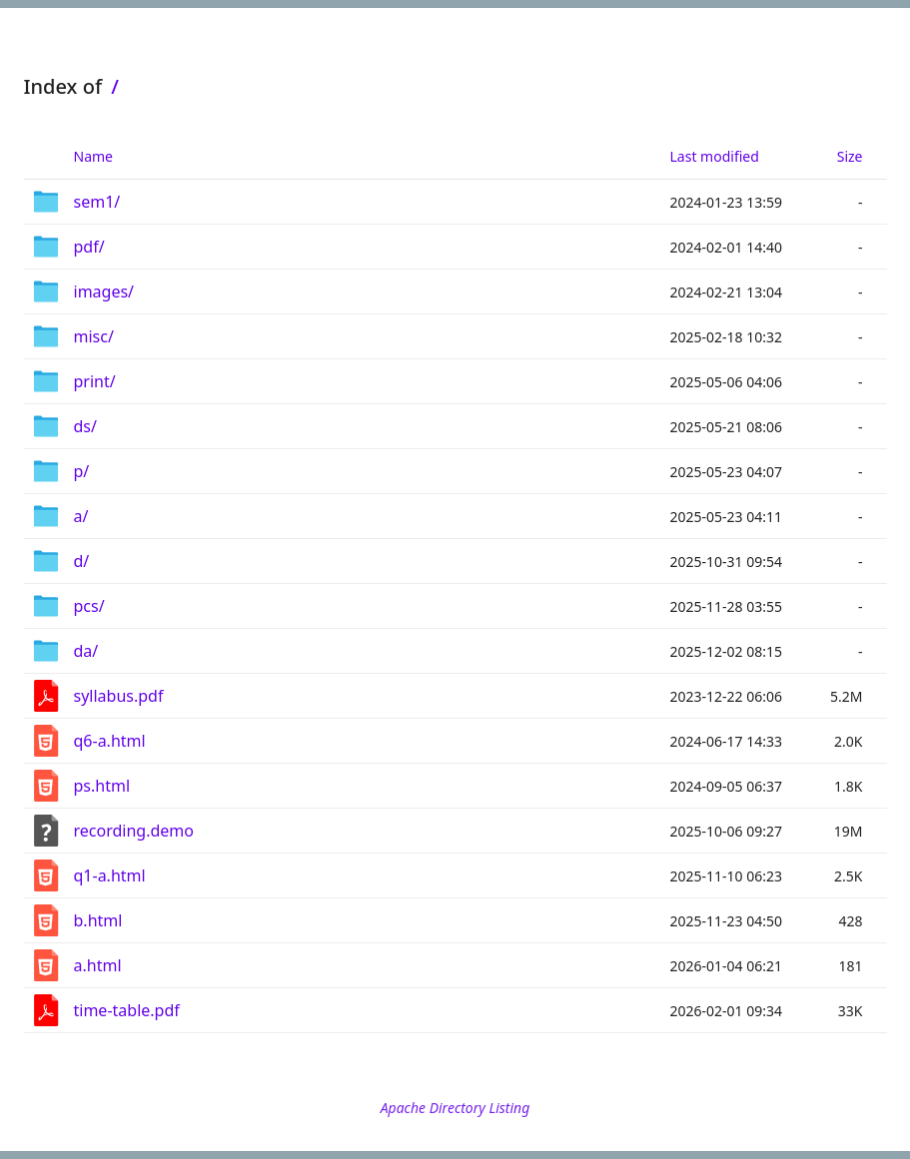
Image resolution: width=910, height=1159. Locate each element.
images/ (104, 291)
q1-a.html (110, 875)
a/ (81, 516)
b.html (98, 920)
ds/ (85, 426)
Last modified (714, 156)
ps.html (102, 786)
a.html (98, 965)
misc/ (94, 336)
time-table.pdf (127, 1010)
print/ (95, 381)
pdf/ (89, 247)
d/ (82, 561)
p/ (82, 471)
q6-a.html (110, 741)
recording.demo (134, 831)
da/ (86, 651)
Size (850, 156)
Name (93, 156)
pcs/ (89, 606)
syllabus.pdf (119, 696)
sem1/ (97, 202)
